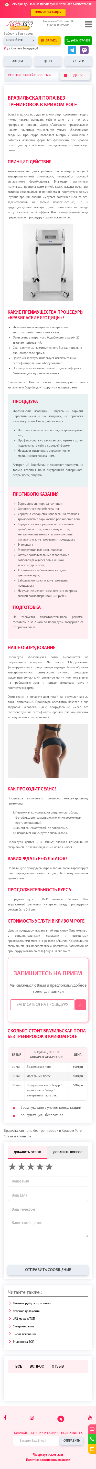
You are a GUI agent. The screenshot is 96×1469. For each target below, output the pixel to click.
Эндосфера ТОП (23, 1342)
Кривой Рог (14, 40)
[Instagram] (32, 1418)
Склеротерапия (23, 1326)
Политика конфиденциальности (48, 1460)
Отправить (71, 1440)
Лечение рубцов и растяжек (32, 1303)
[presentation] (47, 1251)
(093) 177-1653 (80, 40)
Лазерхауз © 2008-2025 (48, 1454)
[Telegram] (61, 1421)
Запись (49, 40)
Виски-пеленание (25, 1334)
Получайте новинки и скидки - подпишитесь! (48, 1433)
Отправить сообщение (48, 1270)
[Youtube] (90, 1418)
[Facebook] (5, 1418)
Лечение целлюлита (26, 1311)
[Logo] (27, 25)
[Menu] (88, 24)
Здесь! (73, 75)
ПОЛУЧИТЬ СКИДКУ (48, 12)
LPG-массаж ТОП (24, 1318)
